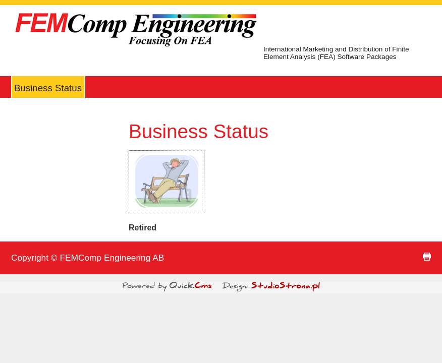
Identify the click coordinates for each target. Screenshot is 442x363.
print (427, 257)
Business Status (48, 88)
